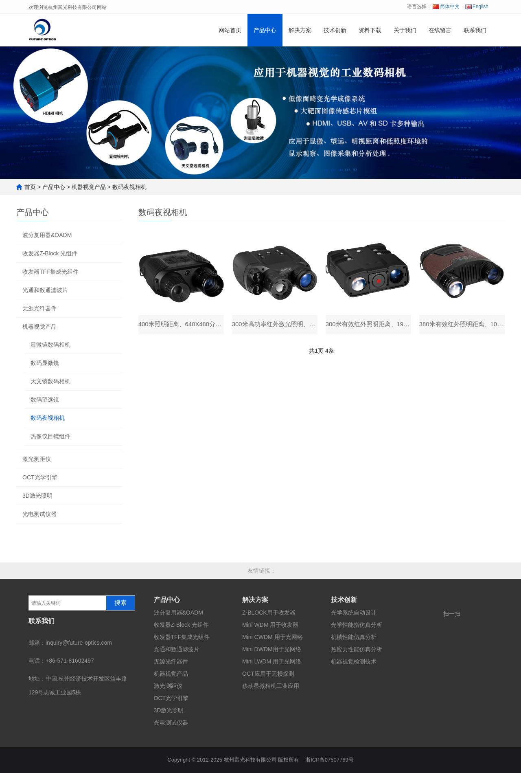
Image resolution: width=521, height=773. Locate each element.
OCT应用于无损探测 (268, 673)
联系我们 (475, 30)
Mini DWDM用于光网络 (271, 649)
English (476, 6)
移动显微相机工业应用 (270, 686)
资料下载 (370, 30)
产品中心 (265, 30)
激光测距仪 (36, 459)
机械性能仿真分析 (354, 637)
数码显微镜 (45, 363)
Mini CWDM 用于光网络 (272, 637)
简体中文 (446, 6)
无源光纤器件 (39, 308)
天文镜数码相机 (50, 381)
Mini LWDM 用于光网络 (271, 661)
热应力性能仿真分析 (356, 649)
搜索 (120, 603)
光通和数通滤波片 (45, 290)
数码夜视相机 (129, 187)
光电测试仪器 (39, 514)
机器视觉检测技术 (354, 661)
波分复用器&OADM (47, 235)
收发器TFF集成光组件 (50, 271)
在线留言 (440, 30)
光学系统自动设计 (354, 612)
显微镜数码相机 (50, 344)
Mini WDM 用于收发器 (270, 624)
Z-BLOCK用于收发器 (269, 612)
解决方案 (300, 30)
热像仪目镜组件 (50, 436)
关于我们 (405, 30)
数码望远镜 (45, 399)
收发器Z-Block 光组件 (49, 253)
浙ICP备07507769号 (329, 760)
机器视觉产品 (89, 187)
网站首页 (230, 30)
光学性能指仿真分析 (356, 624)
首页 (30, 187)
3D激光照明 (37, 495)
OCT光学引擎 (39, 477)
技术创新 (335, 30)
